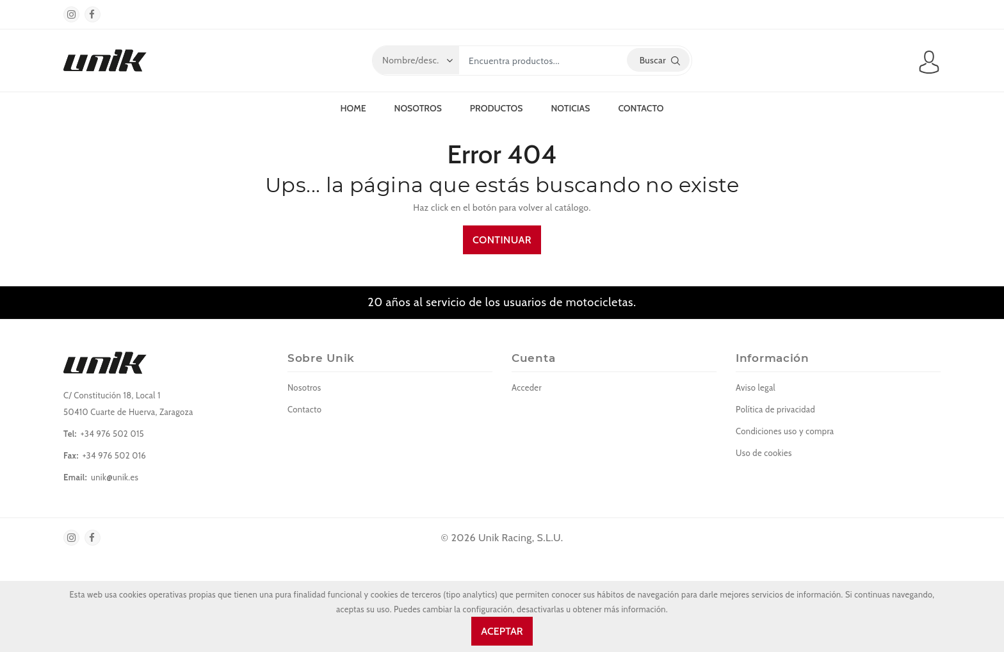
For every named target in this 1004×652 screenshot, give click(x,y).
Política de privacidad (775, 409)
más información (635, 609)
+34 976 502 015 (112, 433)
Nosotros (418, 108)
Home (353, 108)
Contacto (640, 108)
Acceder (527, 387)
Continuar (502, 240)
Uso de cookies (764, 453)
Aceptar (501, 631)
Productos (496, 108)
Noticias (570, 108)
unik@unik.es (114, 477)
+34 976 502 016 (114, 455)
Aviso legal (755, 387)
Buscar (660, 60)
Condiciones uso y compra (785, 431)
